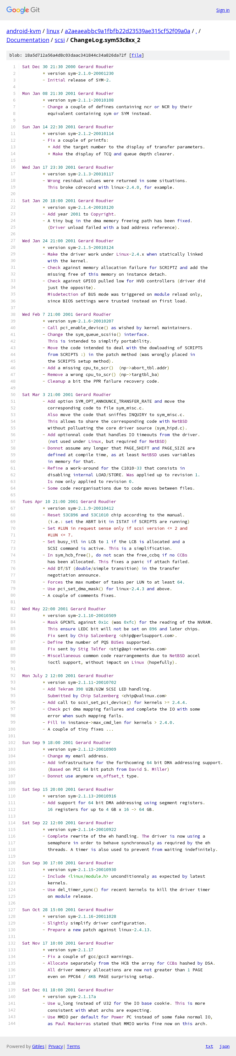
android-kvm (23, 31)
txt (209, 1046)
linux (52, 31)
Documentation (27, 40)
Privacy (55, 1046)
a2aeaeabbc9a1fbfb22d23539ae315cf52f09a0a (127, 31)
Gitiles (38, 1046)
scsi (60, 40)
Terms (73, 1046)
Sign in (223, 10)
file (136, 55)
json (224, 1046)
